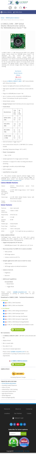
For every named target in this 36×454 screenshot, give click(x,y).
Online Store (17, 12)
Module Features (18, 73)
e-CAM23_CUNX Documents (18, 361)
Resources (7, 409)
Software (18, 75)
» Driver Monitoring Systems (8, 383)
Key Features (18, 71)
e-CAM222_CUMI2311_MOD (14, 81)
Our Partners (18, 413)
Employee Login (18, 418)
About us (18, 409)
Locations (7, 413)
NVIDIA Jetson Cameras (12, 18)
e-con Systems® (18, 451)
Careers (29, 413)
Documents (18, 77)
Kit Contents (18, 79)
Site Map (27, 451)
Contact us (29, 409)
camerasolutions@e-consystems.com (11, 180)
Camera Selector (6, 12)
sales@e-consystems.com (20, 292)
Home (2, 18)
